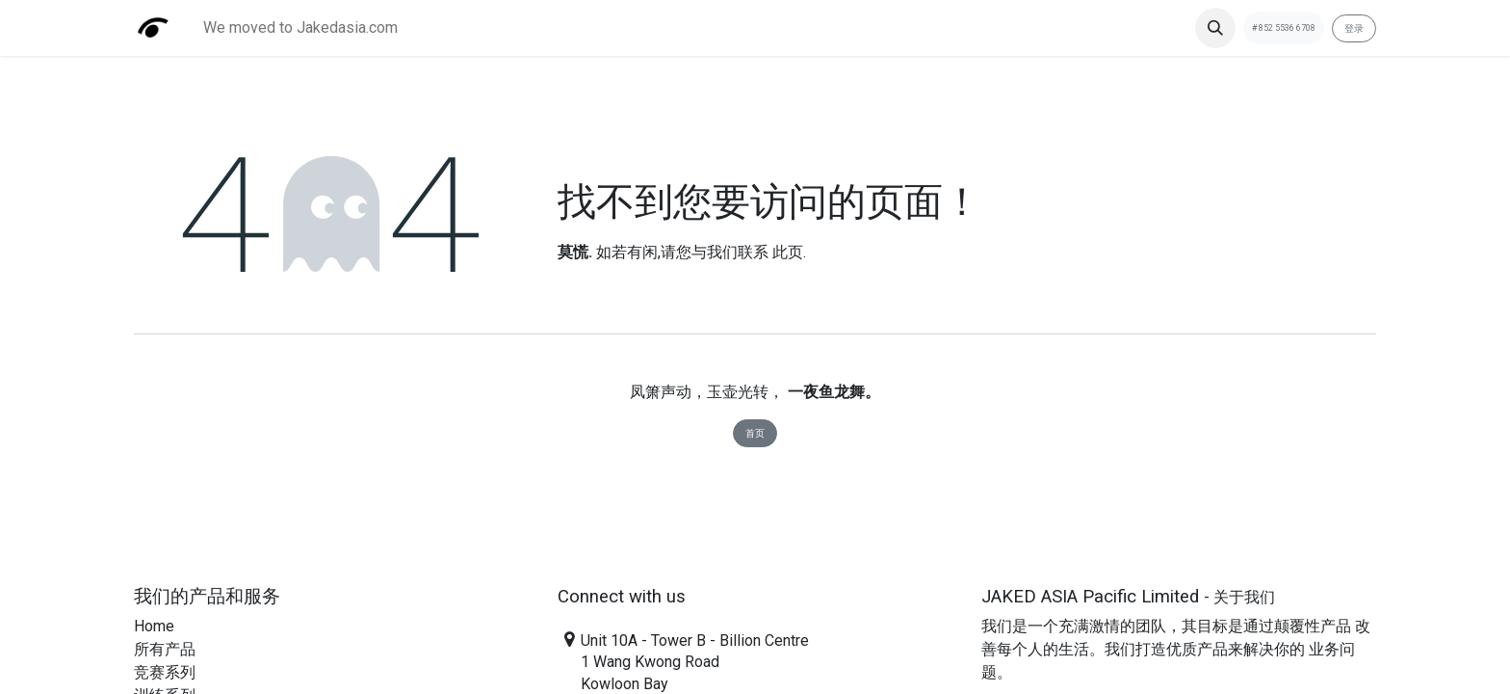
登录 (1354, 28)
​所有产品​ (164, 649)
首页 (755, 433)
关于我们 (1244, 597)
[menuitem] (300, 28)
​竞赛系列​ (164, 672)
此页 (787, 252)
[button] (1215, 28)
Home (154, 626)
